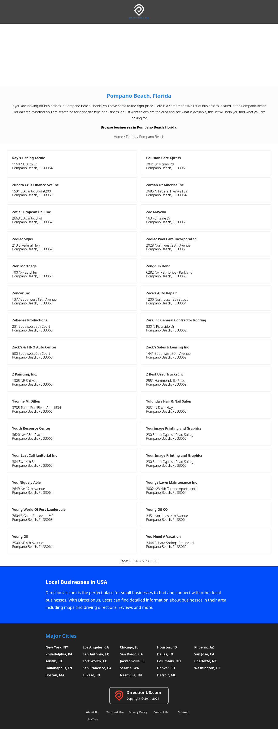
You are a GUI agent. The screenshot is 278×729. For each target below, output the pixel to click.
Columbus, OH (169, 661)
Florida (131, 136)
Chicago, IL (129, 647)
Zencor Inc (21, 293)
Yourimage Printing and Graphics (173, 428)
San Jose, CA (204, 654)
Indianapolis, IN (58, 668)
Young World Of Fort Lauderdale (39, 509)
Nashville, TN (131, 675)
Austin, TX (53, 661)
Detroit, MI (166, 675)
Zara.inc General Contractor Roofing (176, 320)
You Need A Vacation (163, 536)
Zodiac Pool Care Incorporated (171, 239)
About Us (92, 712)
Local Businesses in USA (76, 582)
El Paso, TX (91, 675)
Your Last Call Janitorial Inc (34, 455)
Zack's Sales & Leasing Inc (167, 347)
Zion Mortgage (24, 266)
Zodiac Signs (22, 239)
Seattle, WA (129, 668)
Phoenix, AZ (204, 647)
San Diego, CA (131, 654)
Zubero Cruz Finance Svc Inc (35, 185)
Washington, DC (207, 668)
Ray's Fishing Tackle (28, 158)
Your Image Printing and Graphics (174, 455)
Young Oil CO (157, 509)
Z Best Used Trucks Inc (164, 374)
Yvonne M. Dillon (26, 401)
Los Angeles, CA (96, 647)
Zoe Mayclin (156, 212)
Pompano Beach (151, 136)
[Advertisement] (139, 55)
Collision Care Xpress (163, 158)
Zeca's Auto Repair (161, 293)
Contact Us (160, 712)
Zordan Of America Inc (164, 185)
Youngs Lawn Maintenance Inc (171, 482)
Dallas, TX (165, 654)
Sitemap (183, 712)
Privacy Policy (138, 712)
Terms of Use (115, 712)
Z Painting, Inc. (24, 374)
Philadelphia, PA (58, 654)
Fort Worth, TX (95, 661)
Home (118, 136)
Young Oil (20, 536)
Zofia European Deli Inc (31, 212)
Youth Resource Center (31, 428)
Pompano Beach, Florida (139, 95)
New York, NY (56, 647)
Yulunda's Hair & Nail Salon (168, 401)
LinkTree (92, 719)
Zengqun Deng (158, 266)
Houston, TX (167, 647)
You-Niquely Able (26, 482)
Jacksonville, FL (132, 661)
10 (156, 561)
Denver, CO (166, 668)
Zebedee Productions (29, 320)
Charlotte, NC (205, 661)
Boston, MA (55, 675)
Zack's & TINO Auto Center (34, 347)
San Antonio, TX (96, 654)
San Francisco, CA (97, 668)
